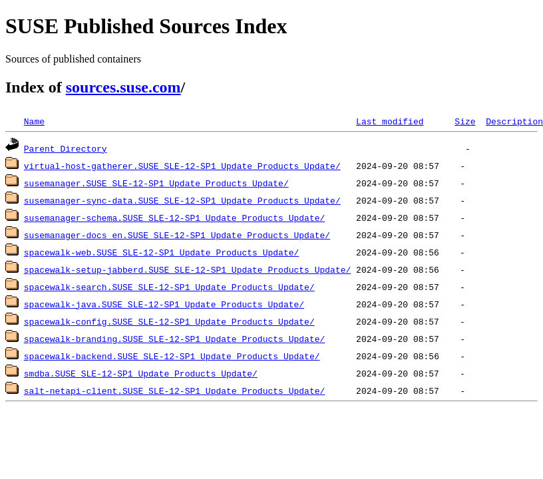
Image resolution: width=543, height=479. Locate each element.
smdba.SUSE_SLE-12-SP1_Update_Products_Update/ (141, 373)
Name (34, 121)
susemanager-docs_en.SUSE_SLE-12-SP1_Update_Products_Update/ (177, 235)
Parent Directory (65, 148)
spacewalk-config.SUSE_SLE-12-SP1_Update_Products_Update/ (169, 321)
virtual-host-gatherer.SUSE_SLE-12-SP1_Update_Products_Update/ (182, 166)
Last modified (389, 121)
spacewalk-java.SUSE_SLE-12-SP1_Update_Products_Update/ (164, 304)
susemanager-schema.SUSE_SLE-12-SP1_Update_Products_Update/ (174, 218)
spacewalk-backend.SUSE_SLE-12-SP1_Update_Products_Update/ (172, 356)
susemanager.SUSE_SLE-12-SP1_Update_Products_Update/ (156, 183)
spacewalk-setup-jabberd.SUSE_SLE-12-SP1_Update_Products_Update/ (187, 269)
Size (464, 121)
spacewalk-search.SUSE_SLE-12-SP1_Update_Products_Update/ (169, 287)
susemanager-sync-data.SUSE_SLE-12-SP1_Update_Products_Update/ (182, 200)
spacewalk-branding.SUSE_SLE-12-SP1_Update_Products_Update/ (174, 339)
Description (514, 121)
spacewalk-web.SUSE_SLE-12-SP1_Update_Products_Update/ (161, 252)
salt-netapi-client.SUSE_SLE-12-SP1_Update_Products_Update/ (174, 391)
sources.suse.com (123, 87)
